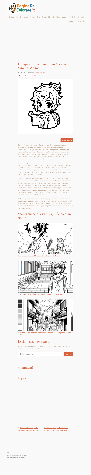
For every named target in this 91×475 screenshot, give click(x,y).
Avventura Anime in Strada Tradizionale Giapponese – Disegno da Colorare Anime (45, 317)
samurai (33, 75)
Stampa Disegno (67, 140)
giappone (25, 75)
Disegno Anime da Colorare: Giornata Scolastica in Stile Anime (45, 278)
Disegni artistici (40, 72)
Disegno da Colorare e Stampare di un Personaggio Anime (45, 240)
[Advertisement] (45, 38)
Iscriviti (68, 354)
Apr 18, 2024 (22, 72)
